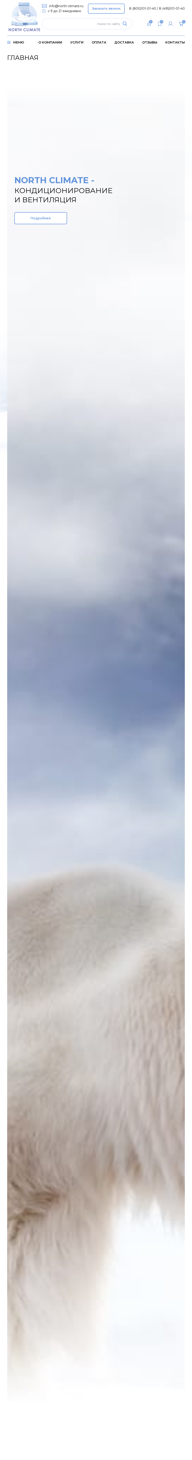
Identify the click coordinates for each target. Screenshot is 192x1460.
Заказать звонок (106, 9)
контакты (175, 42)
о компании (50, 42)
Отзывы (149, 42)
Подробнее (41, 218)
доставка (124, 42)
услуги (76, 42)
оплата (99, 42)
